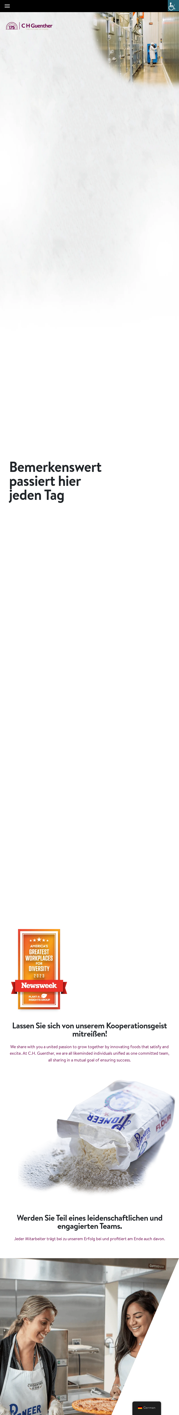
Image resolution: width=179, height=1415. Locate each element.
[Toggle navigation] (7, 6)
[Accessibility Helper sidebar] (173, 5)
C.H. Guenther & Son (34, 26)
